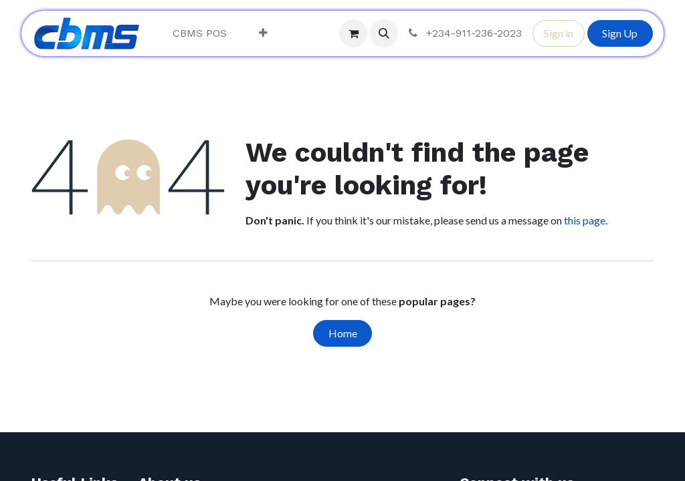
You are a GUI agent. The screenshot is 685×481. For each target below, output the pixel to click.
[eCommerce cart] (353, 33)
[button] (384, 33)
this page (584, 220)
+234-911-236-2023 (464, 33)
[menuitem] (200, 33)
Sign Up (620, 33)
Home (342, 333)
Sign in (558, 33)
